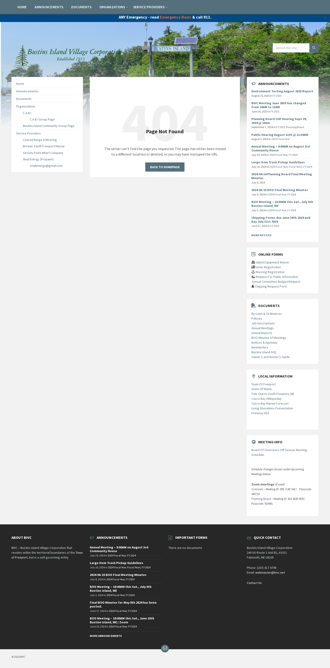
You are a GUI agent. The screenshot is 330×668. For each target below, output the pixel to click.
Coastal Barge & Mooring (40, 140)
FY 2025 (274, 111)
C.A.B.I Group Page (42, 119)
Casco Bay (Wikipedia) (266, 399)
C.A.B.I (27, 113)
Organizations (25, 106)
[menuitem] (22, 6)
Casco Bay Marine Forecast (270, 403)
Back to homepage (165, 167)
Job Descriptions (263, 323)
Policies (256, 318)
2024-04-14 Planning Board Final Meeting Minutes (281, 176)
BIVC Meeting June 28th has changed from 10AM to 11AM (278, 105)
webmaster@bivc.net (270, 572)
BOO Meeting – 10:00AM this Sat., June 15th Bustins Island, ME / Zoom (122, 620)
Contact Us (254, 583)
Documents (24, 99)
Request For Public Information (277, 277)
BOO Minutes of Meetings (268, 338)
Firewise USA (260, 413)
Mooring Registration (270, 272)
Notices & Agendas (264, 342)
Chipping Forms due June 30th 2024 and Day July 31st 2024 (280, 220)
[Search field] (296, 47)
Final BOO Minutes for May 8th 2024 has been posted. (123, 604)
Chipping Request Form (271, 286)
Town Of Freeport (263, 384)
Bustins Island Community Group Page (48, 126)
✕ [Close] (325, 17)
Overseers (257, 489)
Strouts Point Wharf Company (43, 153)
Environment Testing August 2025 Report (282, 91)
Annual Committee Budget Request (276, 281)
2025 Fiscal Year (280, 139)
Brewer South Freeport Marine (44, 146)
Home (20, 84)
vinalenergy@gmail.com (46, 166)
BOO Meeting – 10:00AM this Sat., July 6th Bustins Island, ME (282, 204)
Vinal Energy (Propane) (38, 159)
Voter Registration (268, 267)
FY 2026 (277, 95)
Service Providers (28, 133)
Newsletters (259, 347)
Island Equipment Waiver (272, 262)
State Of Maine (261, 389)
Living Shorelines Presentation (272, 408)
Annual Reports (261, 333)
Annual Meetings (262, 328)
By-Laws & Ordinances (266, 314)
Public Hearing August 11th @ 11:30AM (279, 135)
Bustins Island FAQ (263, 352)
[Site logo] (68, 68)
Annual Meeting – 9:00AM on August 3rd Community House (280, 148)
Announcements (27, 91)
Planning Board (295, 127)
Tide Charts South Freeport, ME (272, 394)
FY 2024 (293, 154)
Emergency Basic (175, 17)
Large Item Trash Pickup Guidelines (278, 162)
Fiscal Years (295, 166)
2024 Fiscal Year (279, 154)
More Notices (261, 235)
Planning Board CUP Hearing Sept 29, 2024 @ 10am (279, 121)
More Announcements (106, 636)
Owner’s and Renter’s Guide (270, 357)
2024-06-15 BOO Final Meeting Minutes (279, 190)
